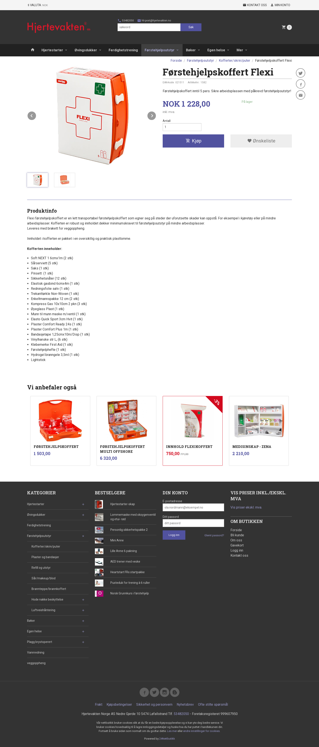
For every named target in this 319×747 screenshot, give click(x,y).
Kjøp (193, 141)
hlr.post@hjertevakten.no (154, 20)
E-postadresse (172, 501)
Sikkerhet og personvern (154, 704)
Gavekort (237, 545)
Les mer (172, 731)
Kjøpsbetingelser (119, 704)
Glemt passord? (214, 535)
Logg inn (236, 550)
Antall (167, 121)
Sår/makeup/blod (43, 578)
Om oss (236, 540)
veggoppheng (36, 663)
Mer (240, 50)
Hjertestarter (52, 50)
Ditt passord (171, 516)
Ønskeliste (261, 141)
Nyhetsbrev (185, 704)
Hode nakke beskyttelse (47, 599)
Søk (191, 27)
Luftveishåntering (43, 610)
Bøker (191, 50)
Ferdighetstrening (123, 50)
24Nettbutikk (167, 738)
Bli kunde (237, 535)
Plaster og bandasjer (45, 557)
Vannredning (35, 652)
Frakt (98, 704)
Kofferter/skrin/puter (46, 546)
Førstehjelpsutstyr (160, 50)
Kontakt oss (239, 555)
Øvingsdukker (86, 50)
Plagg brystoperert (39, 642)
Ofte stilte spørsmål (213, 704)
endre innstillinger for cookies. (201, 731)
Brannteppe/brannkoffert (49, 589)
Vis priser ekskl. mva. (246, 507)
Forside (176, 61)
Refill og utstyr (41, 567)
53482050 (126, 20)
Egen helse (216, 50)
